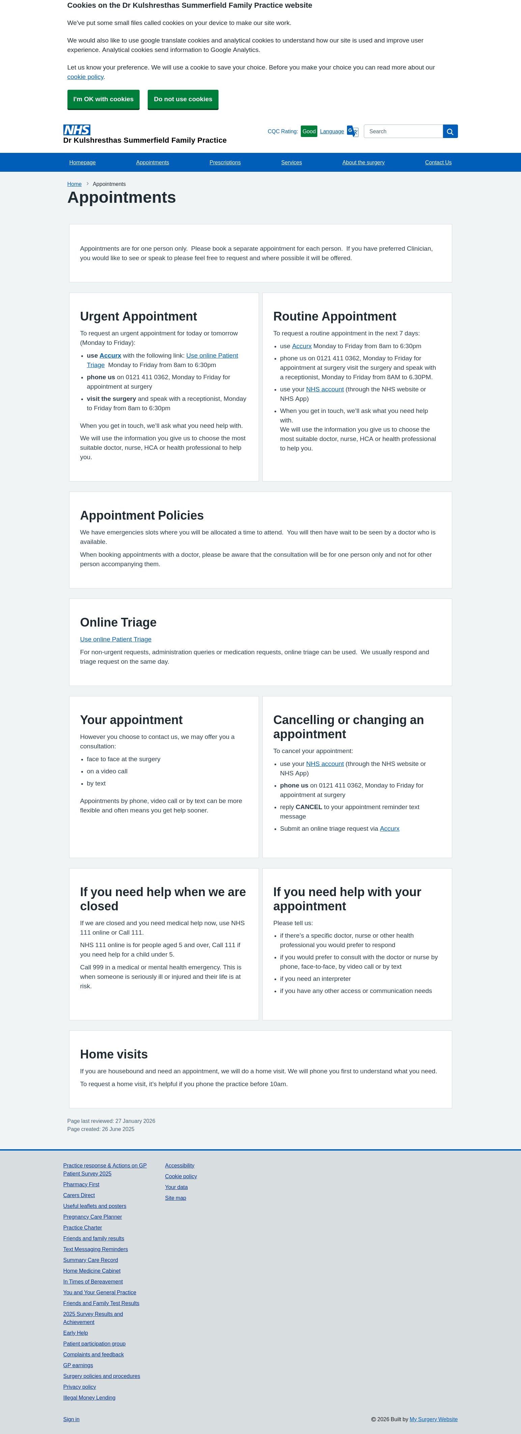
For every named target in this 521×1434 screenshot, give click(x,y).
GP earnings (78, 1365)
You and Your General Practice (100, 1292)
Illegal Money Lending (89, 1397)
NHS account (325, 389)
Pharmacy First (81, 1184)
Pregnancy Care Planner (92, 1216)
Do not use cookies (183, 99)
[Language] (339, 131)
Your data (176, 1187)
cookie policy (85, 77)
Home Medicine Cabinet (92, 1270)
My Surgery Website (434, 1419)
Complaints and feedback (93, 1354)
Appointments (152, 162)
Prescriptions (225, 162)
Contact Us (438, 162)
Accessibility (179, 1165)
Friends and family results (93, 1238)
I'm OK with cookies (104, 99)
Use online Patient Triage (116, 639)
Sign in (71, 1419)
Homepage (82, 162)
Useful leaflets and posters (94, 1206)
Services (291, 162)
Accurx (110, 355)
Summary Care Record (90, 1260)
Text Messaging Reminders (95, 1249)
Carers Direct (79, 1195)
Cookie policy (181, 1176)
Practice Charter (82, 1227)
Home (74, 184)
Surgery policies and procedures (101, 1376)
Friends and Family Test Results (101, 1303)
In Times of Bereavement (93, 1281)
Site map (175, 1198)
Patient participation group (94, 1343)
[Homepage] (164, 134)
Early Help (75, 1332)
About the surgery (363, 162)
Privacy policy (79, 1386)
